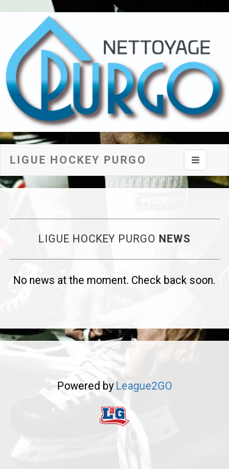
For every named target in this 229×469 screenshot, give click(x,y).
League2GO (144, 386)
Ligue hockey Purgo (78, 159)
